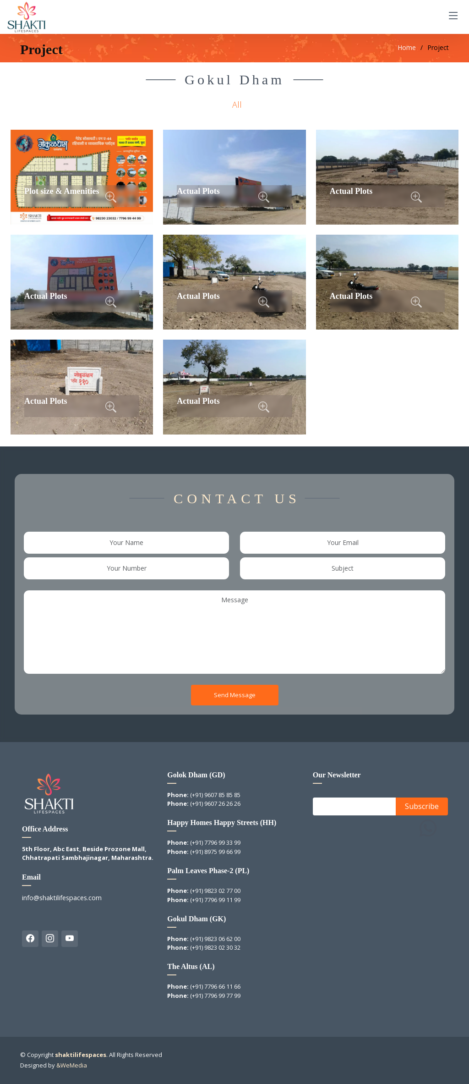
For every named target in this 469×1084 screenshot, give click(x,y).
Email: (325, 806)
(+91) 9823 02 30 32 (215, 947)
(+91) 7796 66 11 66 (215, 986)
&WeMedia (71, 1065)
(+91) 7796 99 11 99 (215, 900)
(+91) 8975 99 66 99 (215, 851)
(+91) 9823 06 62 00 (215, 939)
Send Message (235, 694)
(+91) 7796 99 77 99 (215, 995)
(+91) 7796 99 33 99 (215, 842)
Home (407, 47)
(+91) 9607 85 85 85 (215, 795)
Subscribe (422, 806)
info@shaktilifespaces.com (62, 897)
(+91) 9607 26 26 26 (215, 803)
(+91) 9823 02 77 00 (215, 890)
